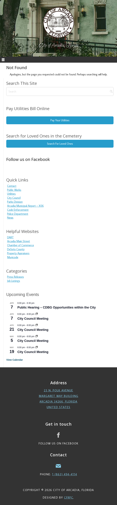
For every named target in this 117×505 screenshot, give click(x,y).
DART (10, 237)
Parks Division (15, 201)
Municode (12, 257)
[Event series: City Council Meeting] (36, 314)
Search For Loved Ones (60, 143)
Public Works (14, 190)
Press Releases (15, 277)
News (10, 217)
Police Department (17, 214)
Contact (11, 186)
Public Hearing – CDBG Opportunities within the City (56, 307)
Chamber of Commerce (20, 245)
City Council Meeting (32, 318)
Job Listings (13, 281)
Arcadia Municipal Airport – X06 (25, 205)
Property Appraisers (18, 253)
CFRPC (68, 497)
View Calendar (14, 359)
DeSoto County (16, 249)
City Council (14, 197)
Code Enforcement (18, 209)
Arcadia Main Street (18, 241)
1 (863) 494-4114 (64, 474)
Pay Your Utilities (59, 120)
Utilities (11, 193)
